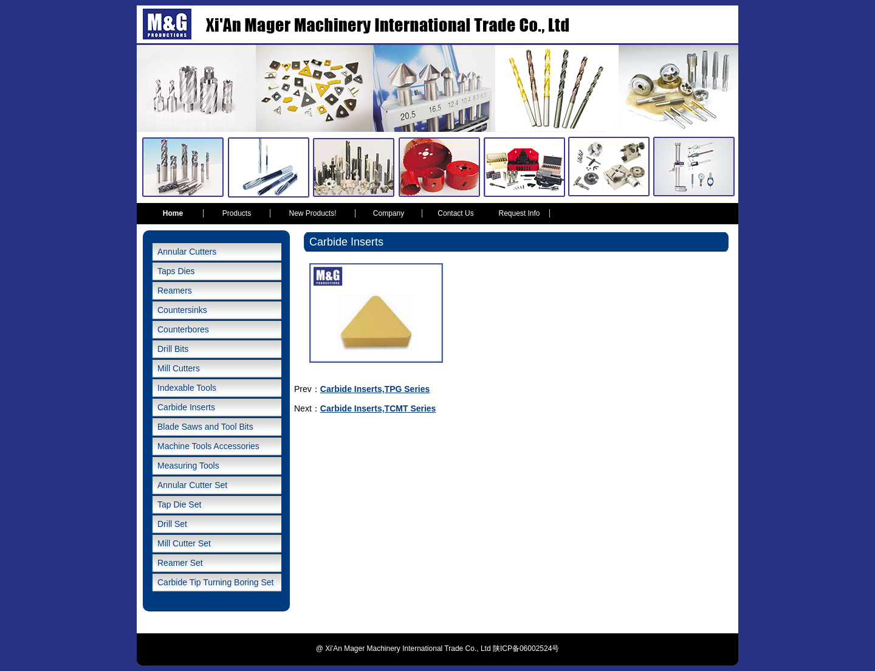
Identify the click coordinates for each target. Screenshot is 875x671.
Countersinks (182, 310)
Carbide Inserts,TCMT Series (378, 408)
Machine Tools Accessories (208, 446)
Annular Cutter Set (192, 485)
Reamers (174, 290)
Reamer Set (180, 563)
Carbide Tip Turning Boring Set (215, 582)
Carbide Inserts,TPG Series (375, 389)
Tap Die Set (179, 504)
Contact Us (455, 213)
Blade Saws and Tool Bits (205, 427)
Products (236, 213)
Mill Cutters (178, 368)
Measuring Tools (188, 465)
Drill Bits (172, 349)
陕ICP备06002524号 (526, 648)
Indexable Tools (186, 388)
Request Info (519, 213)
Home (173, 213)
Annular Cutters (186, 251)
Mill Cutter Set (184, 543)
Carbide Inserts (186, 407)
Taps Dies (175, 271)
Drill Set (172, 524)
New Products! (312, 213)
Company (388, 213)
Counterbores (183, 329)
